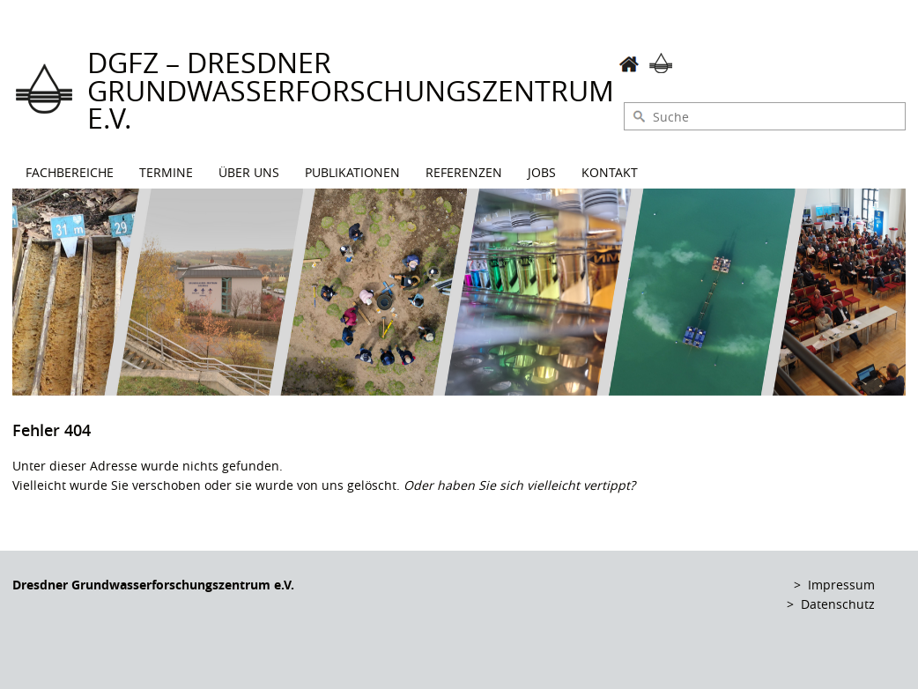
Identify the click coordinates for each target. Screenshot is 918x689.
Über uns (248, 172)
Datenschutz (838, 604)
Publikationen (352, 172)
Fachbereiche (70, 172)
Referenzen (464, 172)
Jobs (542, 172)
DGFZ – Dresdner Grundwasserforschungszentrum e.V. (350, 90)
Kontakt (609, 172)
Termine (166, 172)
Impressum (841, 584)
